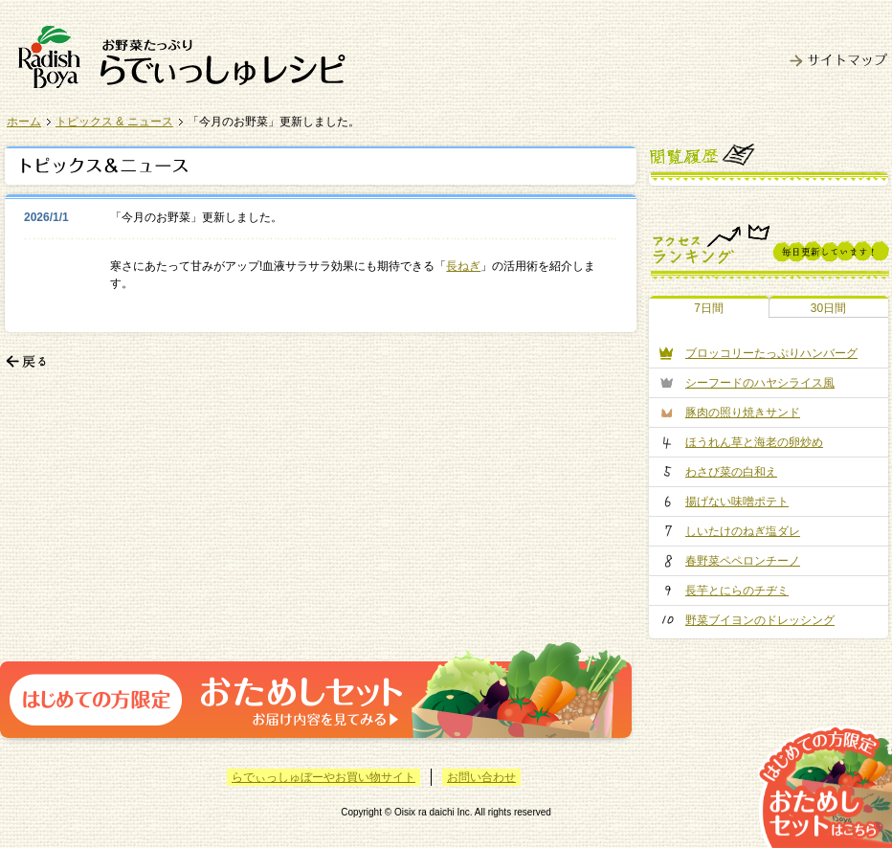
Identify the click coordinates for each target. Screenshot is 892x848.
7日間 (709, 308)
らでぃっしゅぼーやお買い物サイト (323, 777)
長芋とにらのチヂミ (737, 590)
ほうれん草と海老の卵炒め (754, 442)
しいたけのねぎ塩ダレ (742, 531)
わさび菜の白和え (731, 472)
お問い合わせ (481, 777)
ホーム (24, 121)
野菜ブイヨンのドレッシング (760, 620)
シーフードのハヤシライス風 (760, 383)
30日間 (828, 308)
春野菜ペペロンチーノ (742, 561)
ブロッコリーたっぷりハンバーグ (771, 353)
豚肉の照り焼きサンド (742, 412)
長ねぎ (463, 266)
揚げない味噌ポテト (737, 501)
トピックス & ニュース (114, 121)
